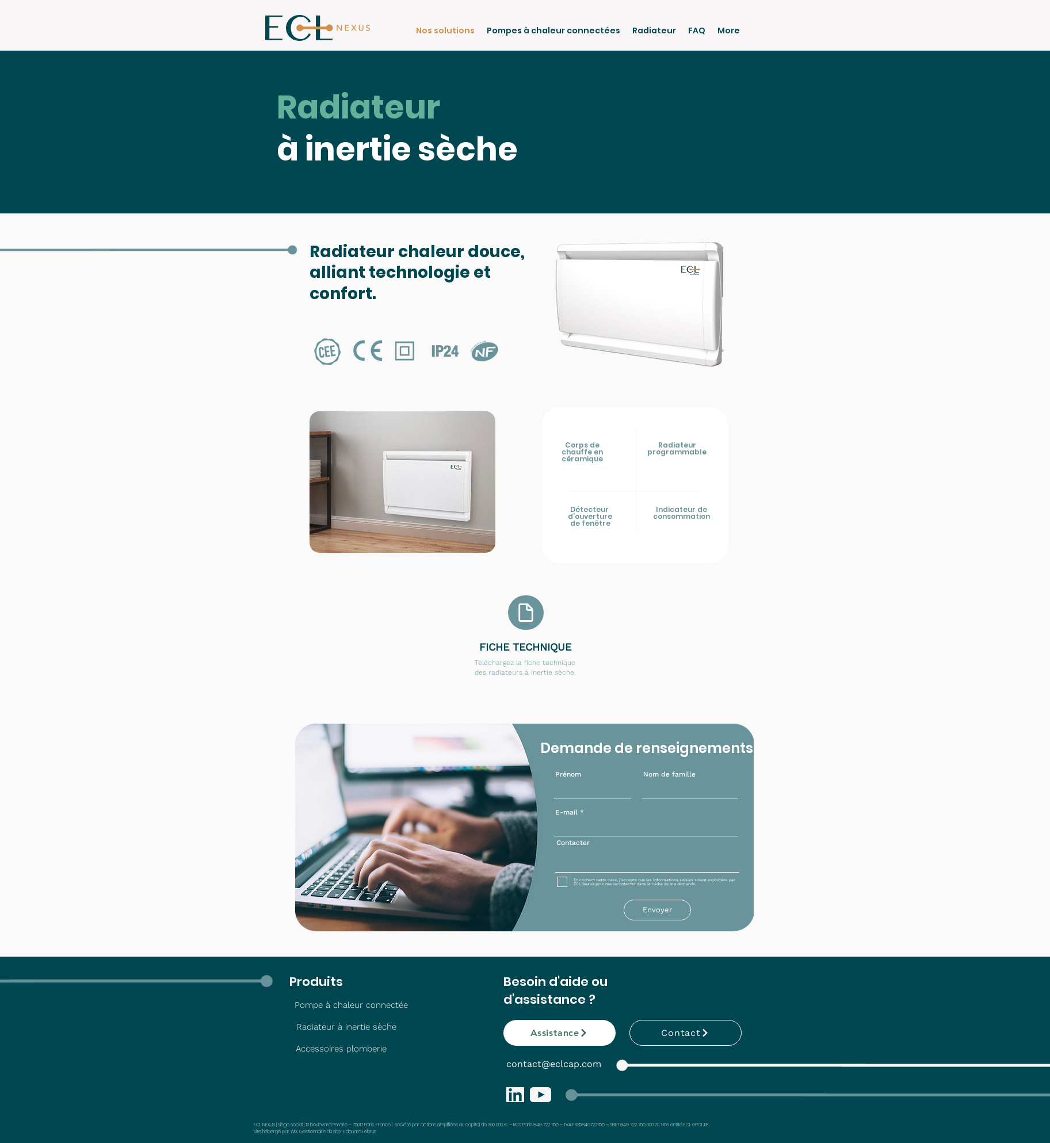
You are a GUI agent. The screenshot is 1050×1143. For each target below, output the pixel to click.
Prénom (568, 774)
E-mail (566, 812)
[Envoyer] (657, 910)
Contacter (573, 842)
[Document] (526, 612)
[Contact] (685, 1033)
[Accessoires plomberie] (341, 1049)
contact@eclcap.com (553, 1063)
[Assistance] (559, 1033)
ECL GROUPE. (696, 1125)
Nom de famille (669, 774)
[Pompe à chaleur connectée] (351, 1005)
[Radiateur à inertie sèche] (347, 1027)
